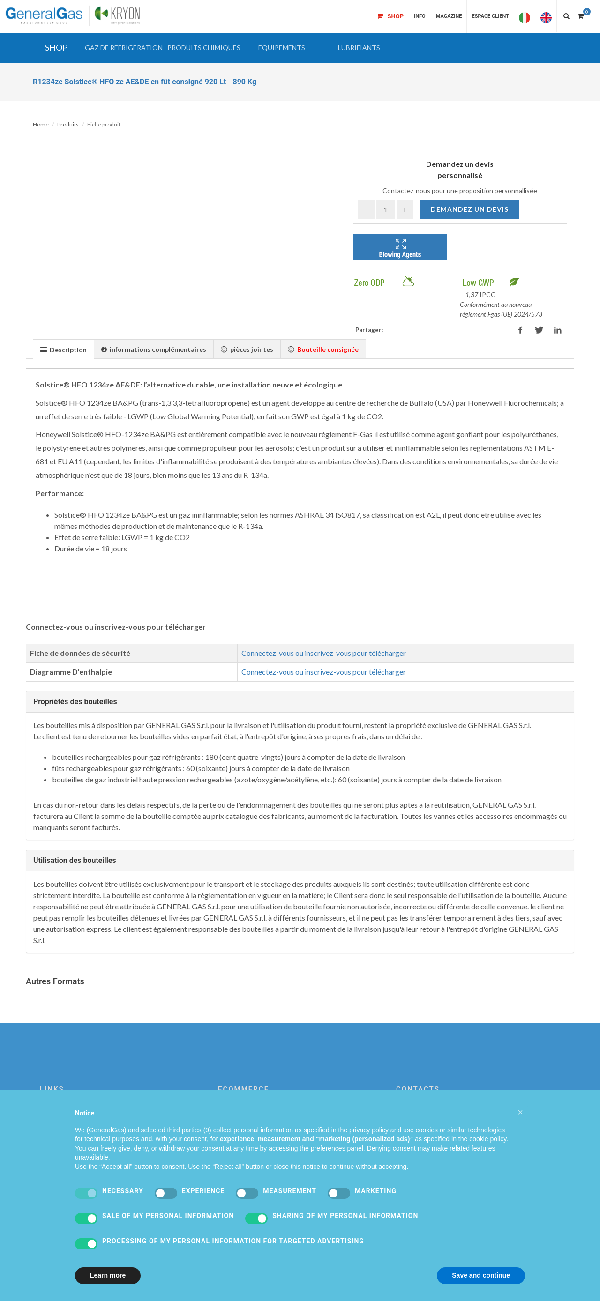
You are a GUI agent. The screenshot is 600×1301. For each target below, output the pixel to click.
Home (41, 124)
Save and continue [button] (481, 1275)
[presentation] (63, 349)
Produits (68, 124)
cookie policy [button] (487, 1139)
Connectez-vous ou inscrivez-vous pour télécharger (323, 652)
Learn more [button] (108, 1275)
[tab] (63, 348)
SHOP (56, 47)
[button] (124, 47)
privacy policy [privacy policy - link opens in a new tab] (369, 1130)
